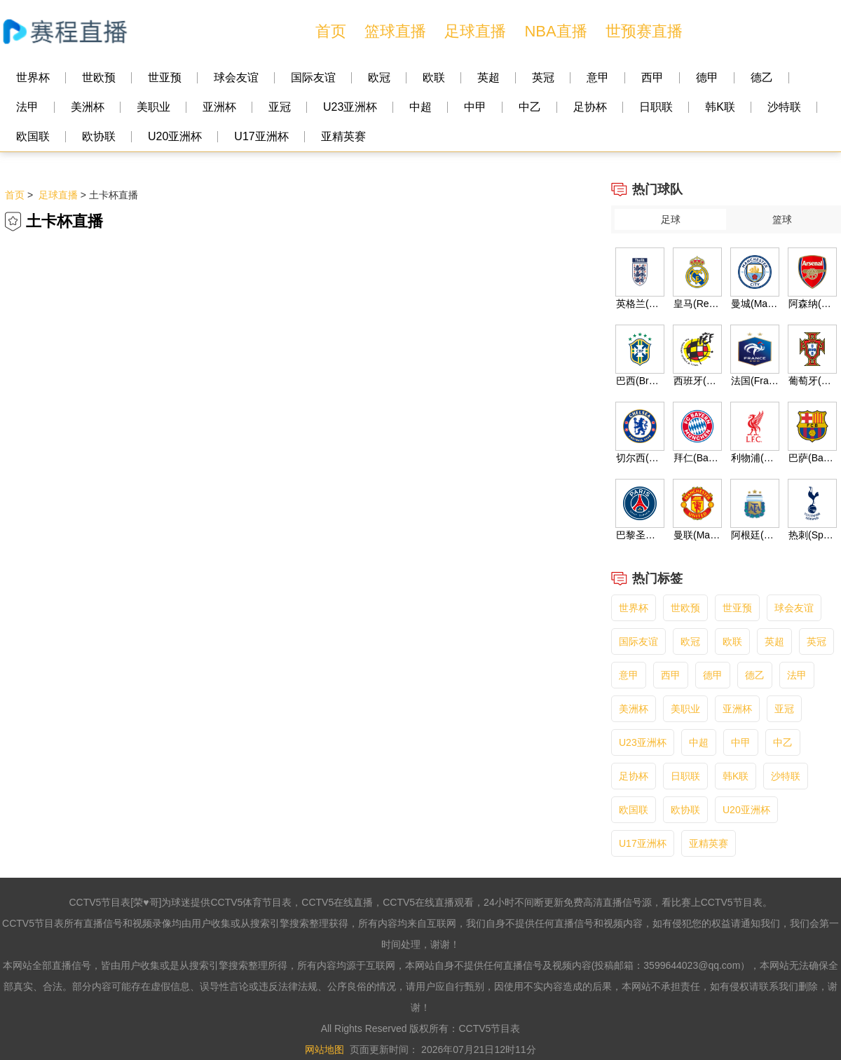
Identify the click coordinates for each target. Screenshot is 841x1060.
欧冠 (379, 77)
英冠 (543, 77)
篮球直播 (395, 31)
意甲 (598, 77)
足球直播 (475, 31)
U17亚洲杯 (261, 136)
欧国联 (33, 136)
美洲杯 (87, 107)
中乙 (530, 107)
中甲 (475, 107)
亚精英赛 (343, 136)
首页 (330, 31)
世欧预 (99, 77)
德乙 (762, 77)
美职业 (153, 107)
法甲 (27, 107)
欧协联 (99, 136)
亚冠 (279, 107)
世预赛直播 (644, 31)
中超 (420, 107)
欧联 (434, 77)
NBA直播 (555, 31)
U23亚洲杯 (350, 107)
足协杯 (590, 107)
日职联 (656, 107)
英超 (488, 77)
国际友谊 (313, 77)
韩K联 (720, 107)
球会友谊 (236, 77)
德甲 (707, 77)
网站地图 (324, 1049)
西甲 (652, 77)
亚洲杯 (219, 107)
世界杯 (33, 77)
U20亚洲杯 (175, 136)
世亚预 (165, 77)
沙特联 (784, 107)
